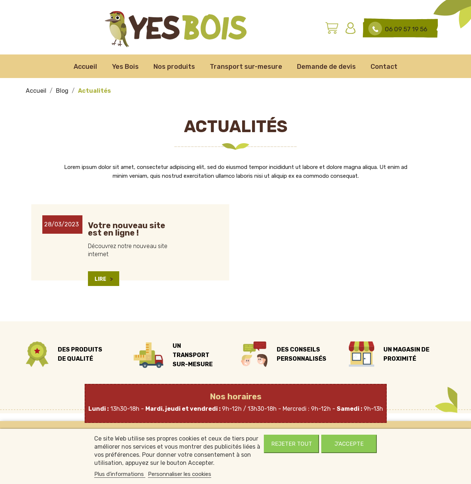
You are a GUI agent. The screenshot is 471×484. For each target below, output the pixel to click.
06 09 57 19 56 (406, 29)
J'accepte (349, 444)
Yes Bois (125, 67)
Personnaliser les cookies (179, 474)
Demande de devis (326, 67)
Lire (104, 279)
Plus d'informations (119, 474)
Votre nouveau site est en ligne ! (126, 229)
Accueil (85, 67)
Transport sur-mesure (246, 67)
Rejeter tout (291, 444)
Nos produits (174, 67)
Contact (384, 67)
